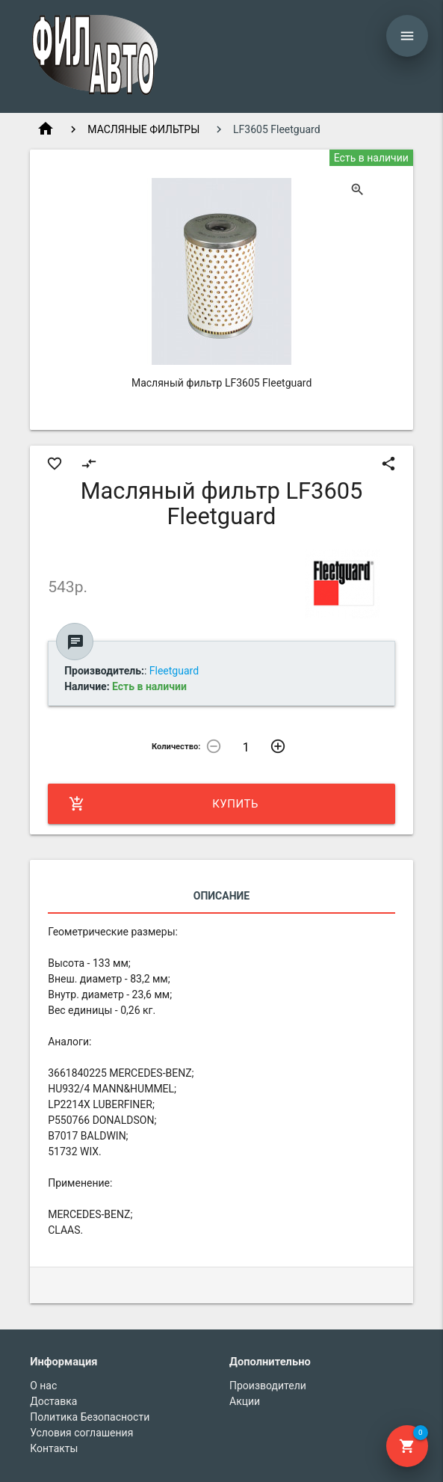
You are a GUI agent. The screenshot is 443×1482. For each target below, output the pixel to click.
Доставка (53, 1401)
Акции (244, 1401)
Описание (221, 896)
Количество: (176, 746)
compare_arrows (89, 463)
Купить (163, 804)
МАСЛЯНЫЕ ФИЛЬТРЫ (143, 129)
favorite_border (54, 463)
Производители (267, 1386)
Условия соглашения (81, 1433)
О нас (43, 1386)
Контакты (54, 1448)
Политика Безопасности (89, 1417)
